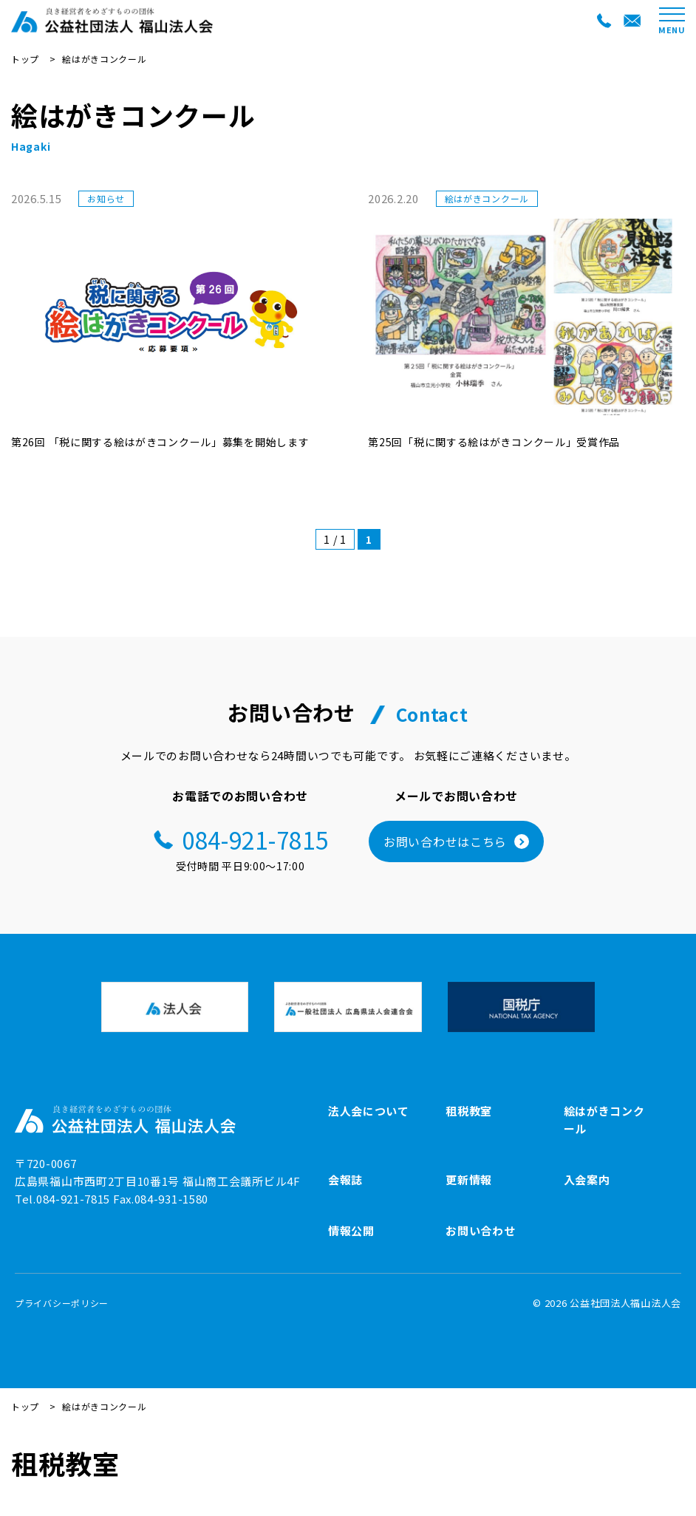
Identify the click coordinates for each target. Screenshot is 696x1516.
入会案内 (587, 1179)
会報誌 (345, 1179)
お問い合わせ (480, 1230)
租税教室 (469, 1111)
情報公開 (351, 1230)
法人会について (368, 1111)
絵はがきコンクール (604, 1119)
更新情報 (469, 1179)
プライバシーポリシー (62, 1303)
